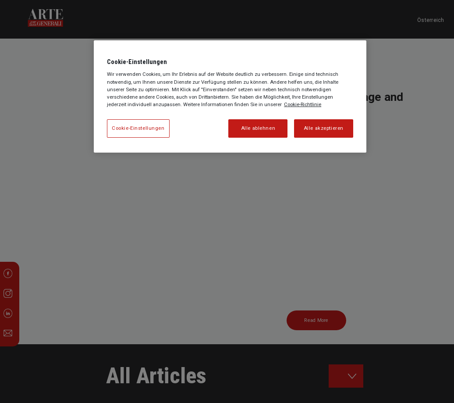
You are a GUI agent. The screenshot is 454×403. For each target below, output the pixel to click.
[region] (230, 96)
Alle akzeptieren (324, 128)
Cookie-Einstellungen (138, 128)
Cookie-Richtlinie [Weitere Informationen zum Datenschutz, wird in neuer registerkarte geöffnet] (302, 104)
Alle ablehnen (258, 128)
